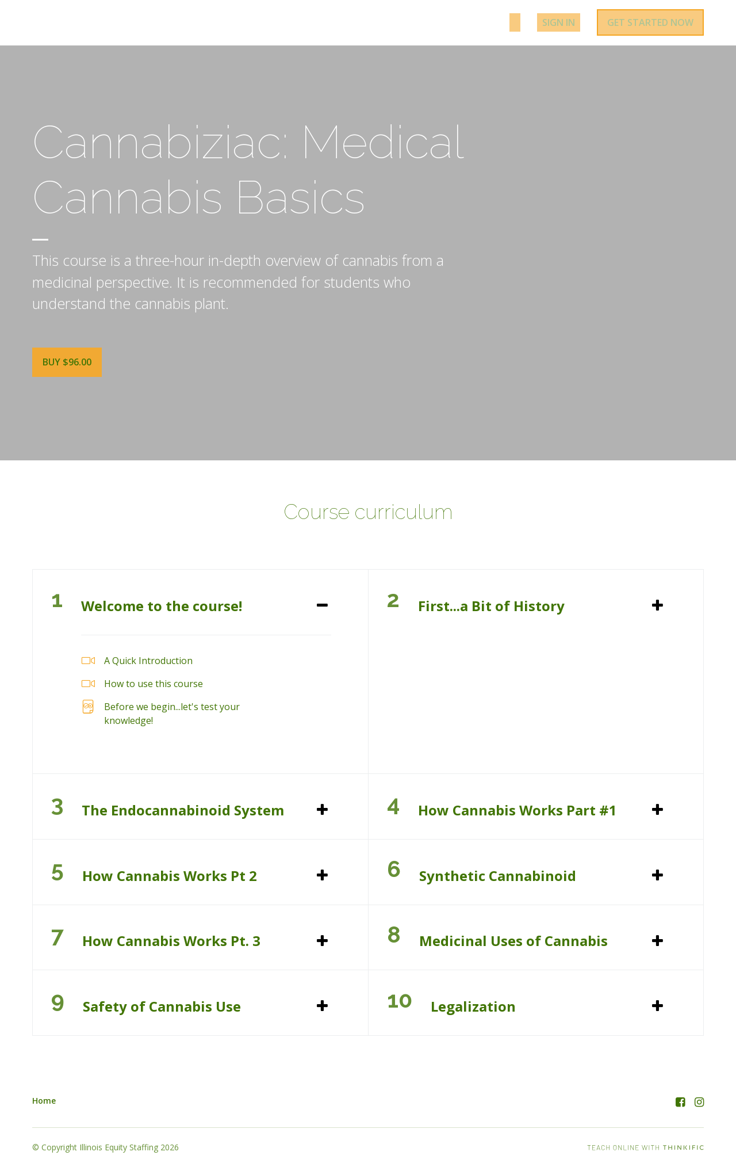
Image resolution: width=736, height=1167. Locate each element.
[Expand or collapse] (322, 603)
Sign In (562, 24)
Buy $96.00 (67, 365)
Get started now (650, 24)
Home (44, 1098)
